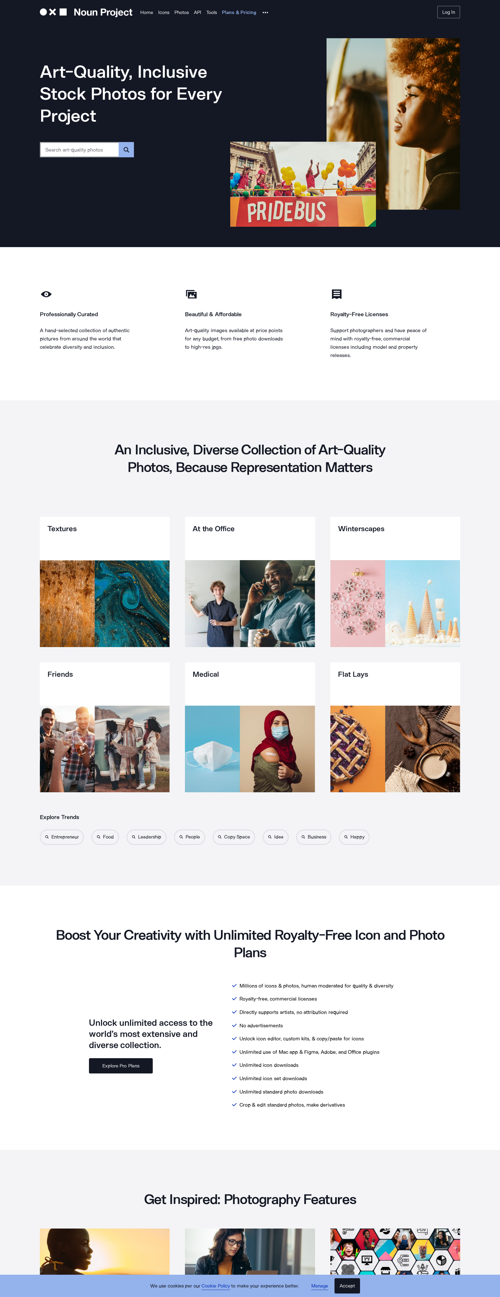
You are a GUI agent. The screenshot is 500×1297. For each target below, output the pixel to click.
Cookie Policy (216, 1286)
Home (146, 12)
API (197, 12)
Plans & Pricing (239, 12)
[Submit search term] (126, 149)
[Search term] (80, 149)
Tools (211, 12)
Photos (181, 12)
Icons (163, 12)
